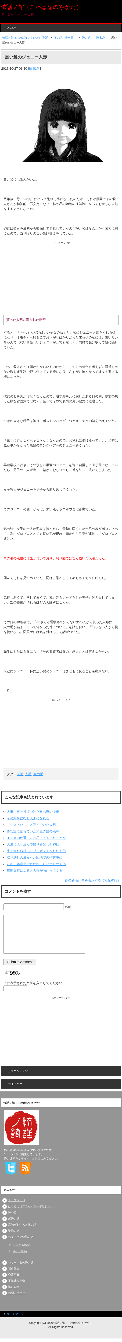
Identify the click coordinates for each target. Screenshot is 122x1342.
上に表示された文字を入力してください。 (35, 983)
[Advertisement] (61, 277)
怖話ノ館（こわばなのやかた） (41, 7)
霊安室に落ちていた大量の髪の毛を (33, 831)
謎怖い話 (13, 1230)
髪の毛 (38, 774)
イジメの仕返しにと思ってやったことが (36, 838)
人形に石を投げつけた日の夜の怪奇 (33, 811)
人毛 (28, 774)
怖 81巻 (34, 68)
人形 (20, 774)
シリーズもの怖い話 (20, 1262)
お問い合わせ (16, 1293)
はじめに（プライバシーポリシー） (30, 1206)
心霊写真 (13, 1274)
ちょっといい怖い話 (20, 1236)
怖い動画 (13, 1286)
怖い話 (12, 1212)
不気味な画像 (16, 1280)
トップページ (16, 1200)
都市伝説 (13, 1268)
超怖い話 (13, 1218)
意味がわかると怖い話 (22, 1224)
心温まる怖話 (21, 1245)
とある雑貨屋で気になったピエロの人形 (36, 864)
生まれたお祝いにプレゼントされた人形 (36, 851)
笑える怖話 (20, 1251)
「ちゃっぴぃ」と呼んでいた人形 (31, 825)
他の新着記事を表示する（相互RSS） (93, 880)
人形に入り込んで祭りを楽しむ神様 (33, 844)
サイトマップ (15, 1314)
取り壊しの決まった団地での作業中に (34, 857)
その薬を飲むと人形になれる (28, 818)
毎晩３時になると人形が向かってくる (34, 870)
